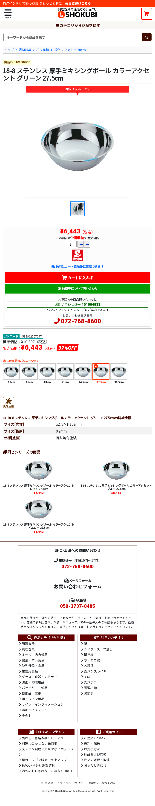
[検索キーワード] (72, 37)
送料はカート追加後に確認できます (77, 267)
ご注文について (95, 739)
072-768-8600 (81, 321)
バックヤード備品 (35, 688)
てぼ (87, 677)
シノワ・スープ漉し (98, 649)
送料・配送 (92, 745)
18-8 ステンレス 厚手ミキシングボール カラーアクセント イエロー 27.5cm (38, 526)
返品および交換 (95, 756)
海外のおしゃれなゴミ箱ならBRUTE (48, 773)
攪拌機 (89, 655)
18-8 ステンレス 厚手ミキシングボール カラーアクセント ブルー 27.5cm (116, 486)
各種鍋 (89, 666)
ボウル (58, 49)
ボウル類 (42, 49)
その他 (27, 716)
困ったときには (95, 767)
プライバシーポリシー (71, 785)
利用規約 (47, 785)
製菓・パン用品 (33, 660)
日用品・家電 (31, 694)
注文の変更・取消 (97, 761)
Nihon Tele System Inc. (79, 792)
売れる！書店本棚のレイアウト (44, 739)
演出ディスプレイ (34, 711)
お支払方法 (92, 750)
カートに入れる (77, 277)
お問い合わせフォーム (78, 586)
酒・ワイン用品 (33, 700)
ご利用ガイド (108, 733)
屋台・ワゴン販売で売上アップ (44, 761)
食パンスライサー (97, 671)
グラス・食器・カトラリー (41, 677)
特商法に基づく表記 (102, 785)
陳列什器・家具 (33, 666)
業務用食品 (30, 671)
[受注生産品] (8, 402)
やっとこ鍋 (92, 660)
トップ (9, 49)
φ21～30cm (77, 49)
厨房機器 (28, 643)
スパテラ (90, 683)
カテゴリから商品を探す (77, 25)
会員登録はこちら (78, 3)
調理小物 (90, 688)
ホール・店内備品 (35, 655)
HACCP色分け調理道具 (38, 767)
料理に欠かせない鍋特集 (39, 745)
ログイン (9, 3)
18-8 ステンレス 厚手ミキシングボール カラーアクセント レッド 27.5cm (38, 486)
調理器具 (24, 49)
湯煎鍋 (89, 694)
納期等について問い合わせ (77, 288)
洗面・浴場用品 (33, 683)
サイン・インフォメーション (43, 705)
